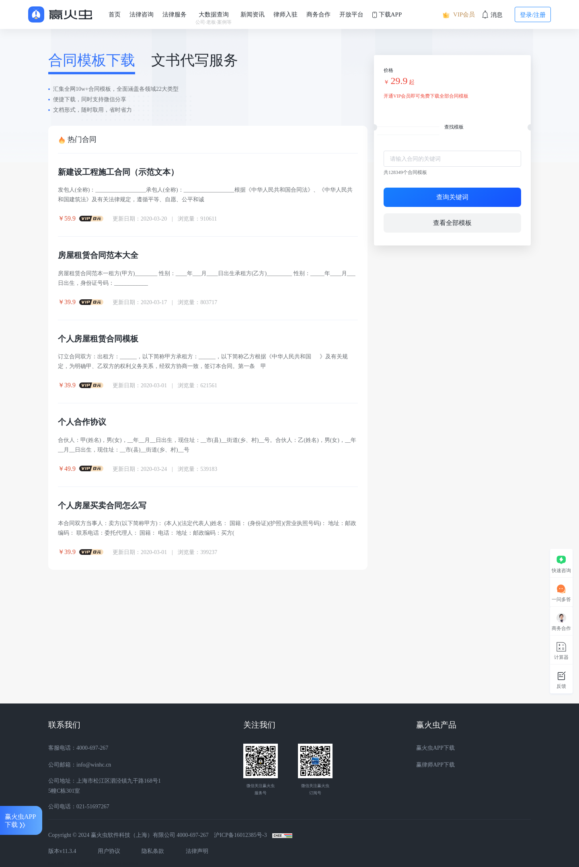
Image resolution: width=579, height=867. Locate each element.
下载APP (387, 14)
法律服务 (174, 14)
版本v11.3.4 (62, 851)
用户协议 (109, 851)
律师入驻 (285, 14)
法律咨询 (141, 14)
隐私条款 (153, 851)
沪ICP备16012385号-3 (240, 835)
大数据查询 (213, 18)
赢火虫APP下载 (435, 748)
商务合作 (318, 14)
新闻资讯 (252, 14)
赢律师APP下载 (435, 765)
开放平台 (351, 14)
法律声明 (197, 851)
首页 (115, 14)
